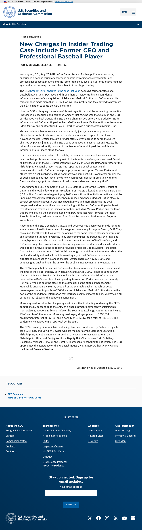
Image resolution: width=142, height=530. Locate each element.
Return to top (71, 416)
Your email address (71, 486)
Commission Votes (16, 441)
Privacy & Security (125, 435)
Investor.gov (95, 430)
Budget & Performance (19, 430)
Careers (10, 435)
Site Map (120, 441)
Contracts (11, 451)
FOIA (46, 441)
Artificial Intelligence (55, 435)
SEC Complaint (16, 394)
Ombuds (47, 456)
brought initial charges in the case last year (55, 91)
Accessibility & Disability (57, 430)
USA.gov (93, 441)
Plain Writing (122, 430)
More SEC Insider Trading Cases (24, 398)
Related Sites (95, 435)
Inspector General (53, 446)
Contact (10, 446)
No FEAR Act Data (53, 451)
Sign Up (71, 504)
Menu (128, 12)
